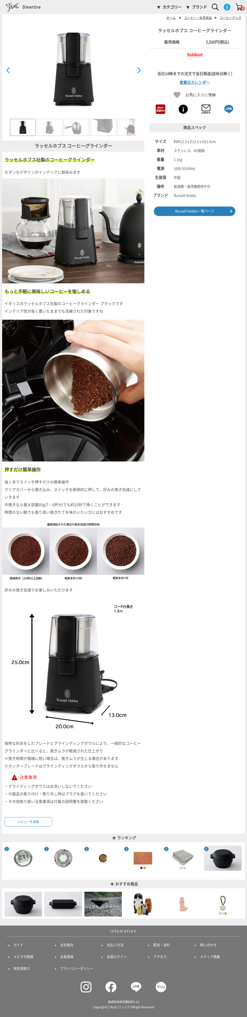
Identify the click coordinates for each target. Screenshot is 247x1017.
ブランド (199, 7)
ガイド (18, 945)
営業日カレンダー (194, 82)
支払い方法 (115, 945)
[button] (139, 70)
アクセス (160, 956)
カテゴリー (172, 7)
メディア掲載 (210, 956)
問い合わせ (208, 945)
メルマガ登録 (23, 956)
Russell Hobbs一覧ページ (194, 211)
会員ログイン (117, 956)
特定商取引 (22, 968)
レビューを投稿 (28, 821)
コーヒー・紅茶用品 (198, 17)
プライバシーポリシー (76, 968)
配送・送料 (161, 945)
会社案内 (66, 945)
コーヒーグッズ (230, 17)
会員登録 (66, 956)
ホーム (171, 17)
